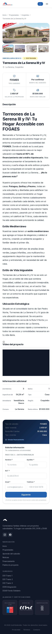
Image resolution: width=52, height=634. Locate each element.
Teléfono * (31, 482)
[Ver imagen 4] (43, 48)
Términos (26, 630)
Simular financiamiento (14, 440)
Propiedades (14, 15)
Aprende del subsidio (11, 554)
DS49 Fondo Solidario (11, 591)
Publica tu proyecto (10, 565)
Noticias (6, 557)
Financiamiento (9, 561)
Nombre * (8, 460)
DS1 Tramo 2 (8, 579)
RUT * (7, 471)
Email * (7, 482)
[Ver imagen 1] (8, 48)
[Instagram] (5, 535)
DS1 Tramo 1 (7, 576)
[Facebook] (10, 535)
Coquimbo (25, 15)
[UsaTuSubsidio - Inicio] (7, 4)
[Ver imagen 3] (31, 48)
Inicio (5, 15)
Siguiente (26, 494)
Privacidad (16, 630)
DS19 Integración (9, 587)
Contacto (36, 630)
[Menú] (46, 3)
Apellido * (30, 460)
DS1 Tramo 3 (8, 583)
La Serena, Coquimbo (15, 67)
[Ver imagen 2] (19, 48)
